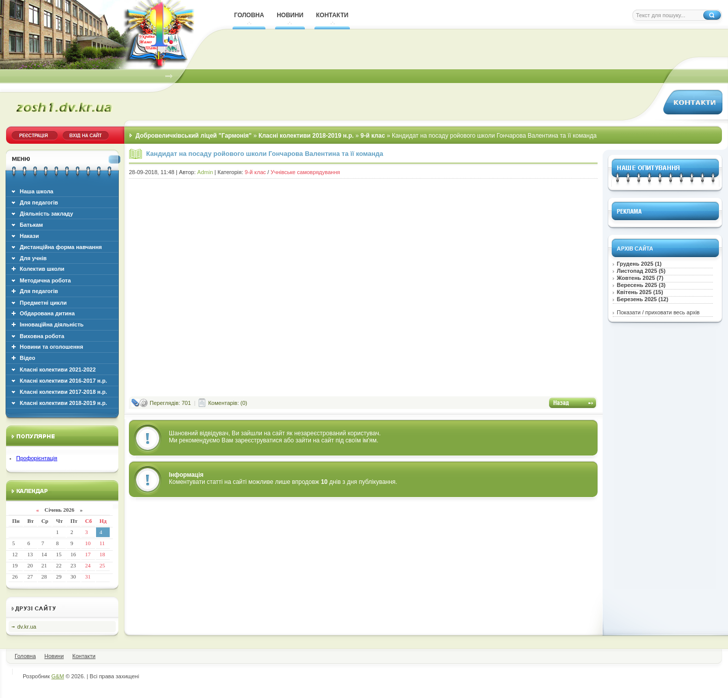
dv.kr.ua (26, 627)
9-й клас (255, 172)
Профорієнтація (36, 458)
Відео (27, 358)
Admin (205, 172)
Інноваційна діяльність (51, 324)
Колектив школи (42, 269)
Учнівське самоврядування (305, 172)
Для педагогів (39, 291)
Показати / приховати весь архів (658, 312)
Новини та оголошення (51, 347)
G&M (58, 676)
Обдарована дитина (47, 313)
